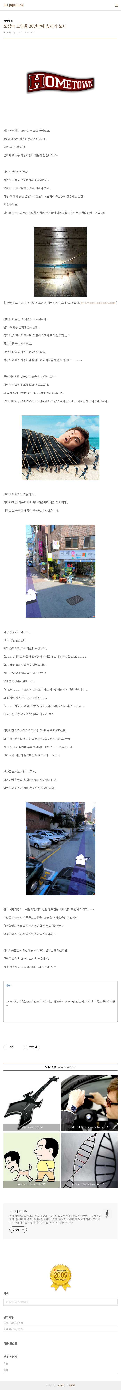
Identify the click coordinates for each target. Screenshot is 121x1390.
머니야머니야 (13, 5)
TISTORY (61, 1385)
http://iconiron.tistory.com (98, 302)
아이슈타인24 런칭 (13, 1329)
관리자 (72, 1385)
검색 (114, 1302)
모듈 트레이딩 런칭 (13, 1323)
